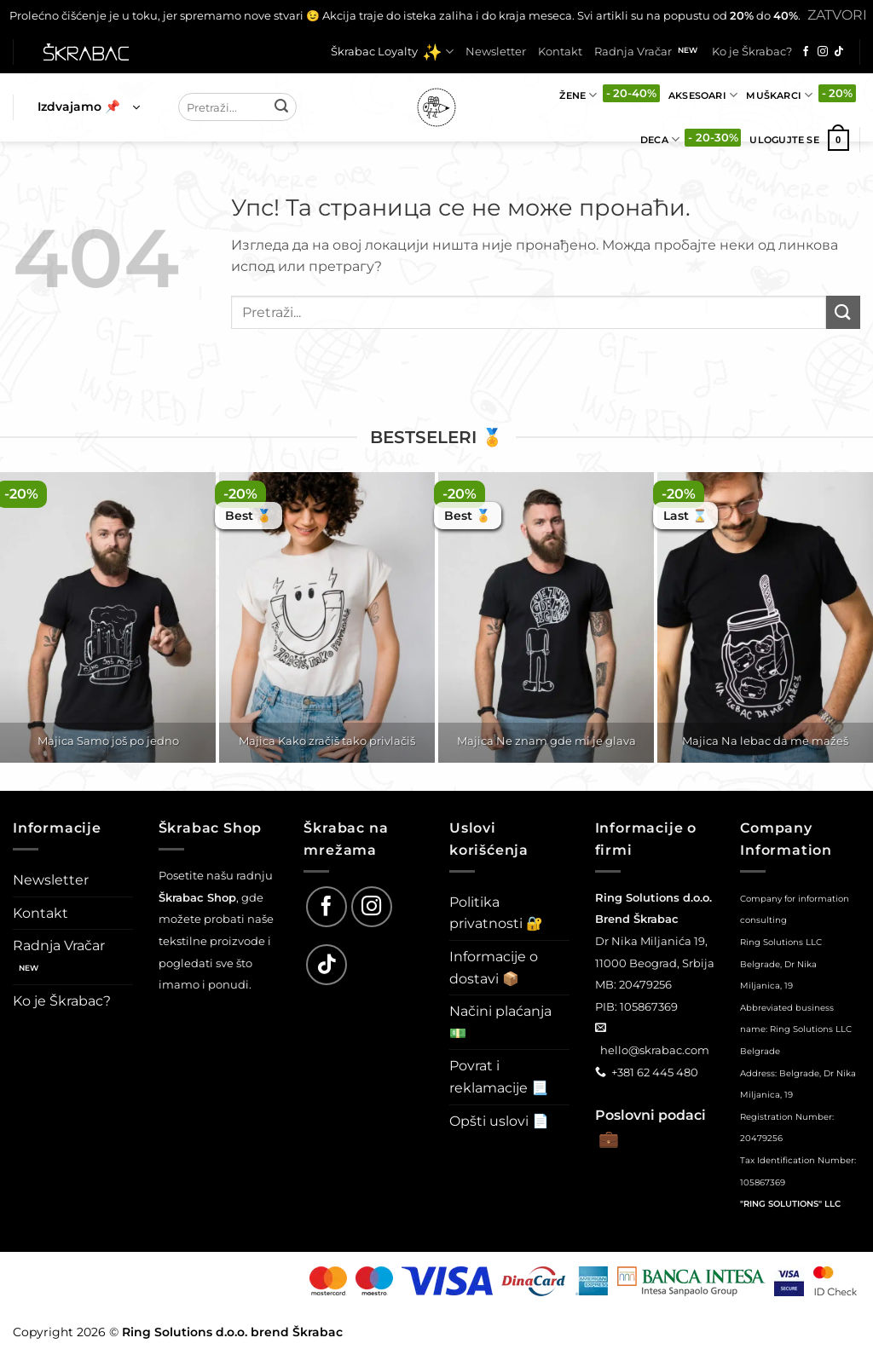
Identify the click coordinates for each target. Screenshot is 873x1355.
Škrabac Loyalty (392, 52)
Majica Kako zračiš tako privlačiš (327, 740)
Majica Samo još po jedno (108, 740)
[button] (89, 107)
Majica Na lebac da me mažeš (765, 740)
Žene (578, 95)
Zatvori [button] (837, 15)
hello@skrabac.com (654, 1050)
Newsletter (495, 51)
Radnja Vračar (633, 51)
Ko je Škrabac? (752, 51)
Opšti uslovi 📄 (499, 1121)
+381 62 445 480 (654, 1072)
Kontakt (560, 51)
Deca (659, 139)
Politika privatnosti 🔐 (496, 913)
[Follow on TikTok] (839, 52)
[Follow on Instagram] (823, 52)
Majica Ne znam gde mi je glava (546, 740)
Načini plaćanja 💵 (500, 1022)
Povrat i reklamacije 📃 (498, 1077)
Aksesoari (702, 95)
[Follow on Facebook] (806, 52)
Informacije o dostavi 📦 (493, 967)
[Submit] (281, 107)
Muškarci (779, 95)
